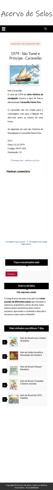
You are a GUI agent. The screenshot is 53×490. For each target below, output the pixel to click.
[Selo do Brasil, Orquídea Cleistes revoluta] (14, 384)
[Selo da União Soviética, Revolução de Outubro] (14, 356)
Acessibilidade (32, 487)
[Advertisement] (26, 440)
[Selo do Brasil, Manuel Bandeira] (14, 370)
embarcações (32, 160)
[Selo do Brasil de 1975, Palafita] (14, 399)
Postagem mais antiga (38, 242)
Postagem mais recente (15, 242)
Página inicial (26, 243)
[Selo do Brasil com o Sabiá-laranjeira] (14, 342)
